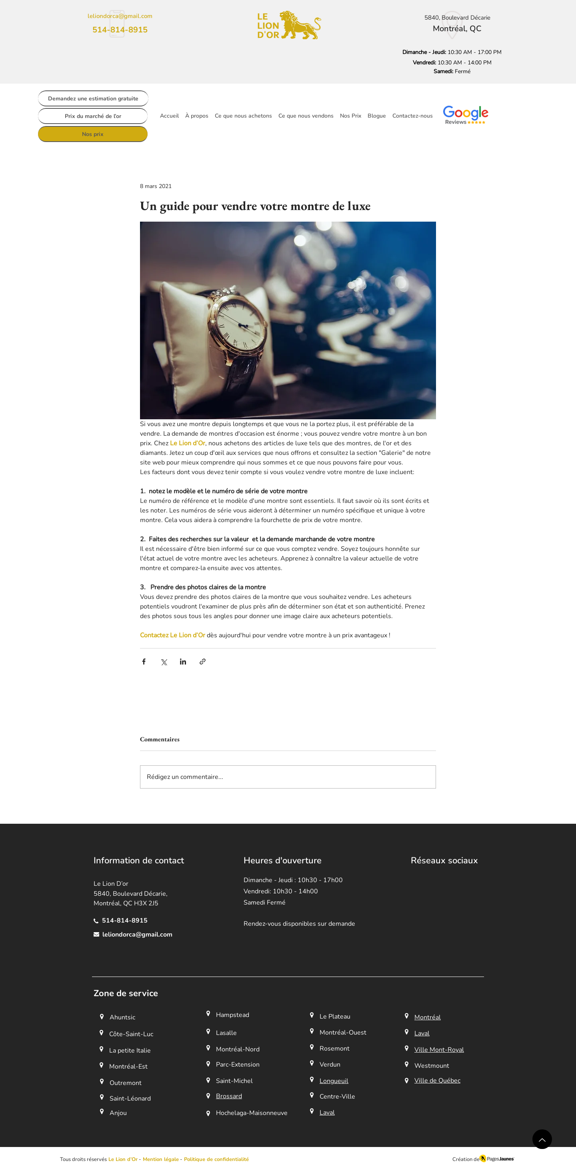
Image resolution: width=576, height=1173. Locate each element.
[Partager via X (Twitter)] (163, 661)
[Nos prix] (93, 134)
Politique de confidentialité (216, 1159)
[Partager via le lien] (202, 661)
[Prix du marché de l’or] (93, 116)
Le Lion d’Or (123, 1159)
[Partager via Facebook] (144, 661)
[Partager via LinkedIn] (183, 661)
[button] (160, 1159)
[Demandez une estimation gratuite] (93, 98)
